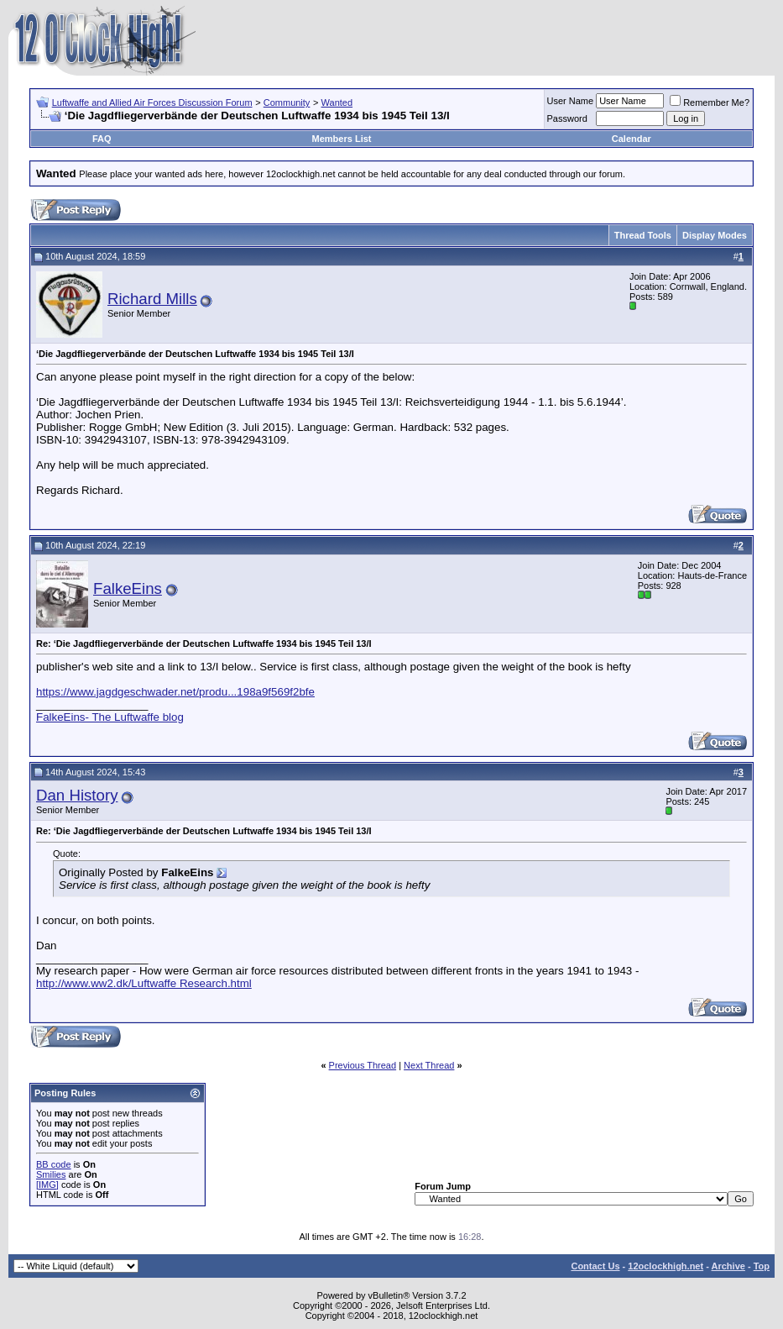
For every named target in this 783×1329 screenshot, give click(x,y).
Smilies (50, 1174)
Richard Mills (152, 298)
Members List (342, 139)
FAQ (102, 139)
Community (287, 102)
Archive (728, 1266)
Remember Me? (709, 102)
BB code (53, 1164)
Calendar (631, 139)
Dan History (76, 795)
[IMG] (47, 1184)
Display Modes (714, 235)
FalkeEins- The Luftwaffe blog (110, 717)
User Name (570, 101)
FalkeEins (127, 588)
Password (567, 118)
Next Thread (429, 1065)
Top (762, 1266)
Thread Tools (642, 235)
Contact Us (595, 1266)
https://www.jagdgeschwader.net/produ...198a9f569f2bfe (175, 692)
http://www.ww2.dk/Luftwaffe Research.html (144, 983)
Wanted (337, 102)
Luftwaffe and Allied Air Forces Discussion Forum (152, 102)
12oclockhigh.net (665, 1266)
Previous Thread (363, 1065)
